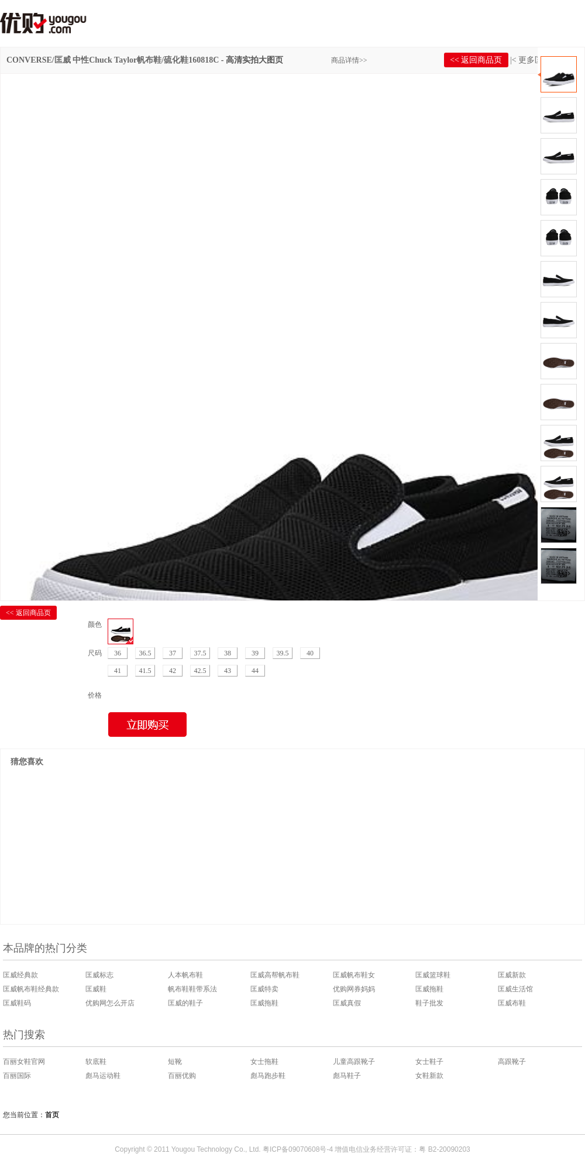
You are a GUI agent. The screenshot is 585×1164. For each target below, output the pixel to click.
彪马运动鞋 (103, 1076)
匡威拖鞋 (429, 989)
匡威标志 (99, 975)
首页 (52, 1115)
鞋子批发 (429, 1003)
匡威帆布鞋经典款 (31, 989)
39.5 (283, 653)
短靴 (175, 1061)
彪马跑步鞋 (267, 1076)
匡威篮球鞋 (432, 975)
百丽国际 (17, 1076)
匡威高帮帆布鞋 (275, 975)
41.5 (145, 671)
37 (172, 653)
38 (227, 653)
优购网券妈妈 (354, 989)
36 (117, 653)
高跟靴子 (512, 1061)
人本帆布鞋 (185, 975)
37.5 (200, 653)
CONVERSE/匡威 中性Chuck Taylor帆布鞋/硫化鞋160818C (112, 60)
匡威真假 (347, 1003)
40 (310, 653)
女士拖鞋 (264, 1061)
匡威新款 (512, 975)
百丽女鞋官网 (24, 1061)
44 (255, 671)
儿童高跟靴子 (354, 1061)
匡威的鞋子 (185, 1003)
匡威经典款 (20, 975)
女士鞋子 (429, 1061)
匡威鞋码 (17, 1003)
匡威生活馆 (515, 989)
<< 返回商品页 (476, 60)
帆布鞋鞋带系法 (192, 989)
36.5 (145, 653)
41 (117, 671)
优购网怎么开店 (110, 1003)
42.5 (200, 671)
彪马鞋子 (347, 1076)
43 (227, 671)
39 (255, 653)
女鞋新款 (429, 1076)
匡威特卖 (264, 989)
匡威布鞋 (512, 1003)
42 (172, 671)
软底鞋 (95, 1061)
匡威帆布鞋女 (354, 975)
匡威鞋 (95, 989)
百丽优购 (182, 1076)
